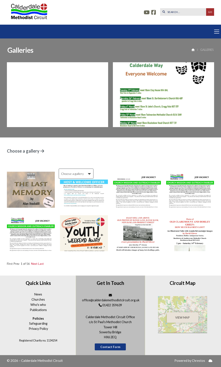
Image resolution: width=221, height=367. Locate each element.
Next (34, 263)
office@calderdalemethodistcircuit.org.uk (110, 300)
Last (41, 263)
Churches (38, 299)
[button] (110, 31)
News (38, 294)
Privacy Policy (38, 328)
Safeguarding (38, 323)
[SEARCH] (184, 12)
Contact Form (110, 347)
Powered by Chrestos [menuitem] (189, 360)
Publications (38, 310)
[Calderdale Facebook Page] (153, 13)
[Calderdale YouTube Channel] (147, 13)
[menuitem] (210, 361)
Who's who (38, 304)
